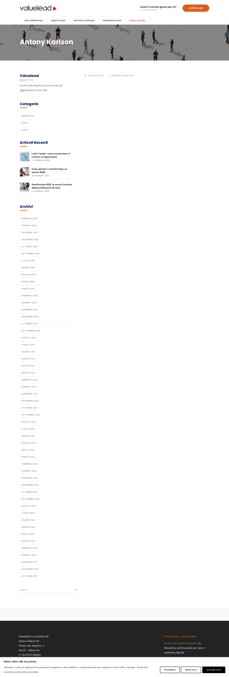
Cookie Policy (189, 637)
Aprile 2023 (28, 450)
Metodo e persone (84, 21)
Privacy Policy (171, 637)
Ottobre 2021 (29, 576)
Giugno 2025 (28, 268)
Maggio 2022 (28, 527)
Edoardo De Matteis (122, 76)
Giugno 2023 (28, 436)
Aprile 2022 (28, 534)
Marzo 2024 (28, 373)
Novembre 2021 (30, 569)
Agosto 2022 (29, 506)
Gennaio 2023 (29, 471)
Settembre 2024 (31, 331)
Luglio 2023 (28, 429)
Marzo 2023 (28, 457)
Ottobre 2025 (29, 247)
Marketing (28, 116)
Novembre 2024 (30, 317)
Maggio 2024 (28, 359)
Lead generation (33, 21)
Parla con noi (137, 21)
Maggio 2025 (28, 275)
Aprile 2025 (28, 282)
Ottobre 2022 (29, 492)
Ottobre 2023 (29, 408)
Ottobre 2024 (29, 324)
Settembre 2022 (31, 499)
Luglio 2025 (28, 261)
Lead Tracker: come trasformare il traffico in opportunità (51, 155)
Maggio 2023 (28, 443)
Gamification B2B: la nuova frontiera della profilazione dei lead (52, 186)
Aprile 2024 (28, 366)
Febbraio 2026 (29, 219)
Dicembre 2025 (30, 233)
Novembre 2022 (30, 485)
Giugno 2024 (28, 352)
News (25, 123)
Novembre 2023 (30, 401)
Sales (25, 130)
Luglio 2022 (28, 513)
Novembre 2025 (30, 240)
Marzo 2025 (28, 289)
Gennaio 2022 (29, 555)
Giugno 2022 (28, 520)
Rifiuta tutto (191, 669)
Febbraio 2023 (29, 464)
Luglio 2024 (28, 345)
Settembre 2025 (31, 254)
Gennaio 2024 (29, 387)
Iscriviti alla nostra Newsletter (181, 643)
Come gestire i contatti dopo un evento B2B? (49, 171)
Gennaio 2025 (29, 303)
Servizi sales (58, 21)
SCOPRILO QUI (196, 8)
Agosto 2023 (29, 422)
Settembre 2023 (31, 415)
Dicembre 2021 (30, 562)
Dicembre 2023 (30, 394)
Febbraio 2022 (29, 548)
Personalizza (169, 669)
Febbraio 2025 (29, 296)
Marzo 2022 (28, 541)
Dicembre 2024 (30, 310)
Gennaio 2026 (29, 226)
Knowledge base (112, 21)
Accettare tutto (214, 669)
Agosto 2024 (29, 338)
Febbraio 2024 (29, 380)
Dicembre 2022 (30, 478)
